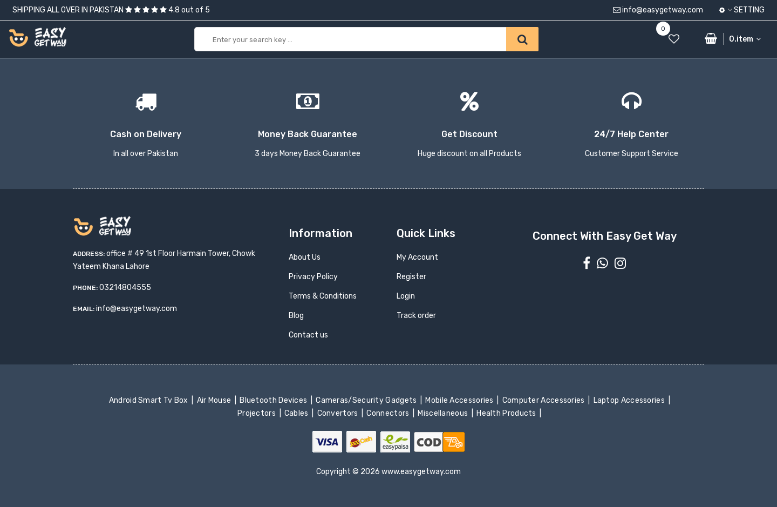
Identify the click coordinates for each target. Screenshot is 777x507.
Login (406, 296)
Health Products (507, 413)
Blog (296, 315)
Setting (742, 10)
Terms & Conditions (323, 296)
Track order (416, 315)
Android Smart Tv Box (149, 400)
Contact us (308, 335)
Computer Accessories (544, 400)
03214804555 (125, 287)
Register (411, 276)
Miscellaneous (444, 413)
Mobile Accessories (460, 400)
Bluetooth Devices (274, 400)
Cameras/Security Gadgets (367, 400)
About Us (305, 257)
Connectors (389, 413)
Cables (297, 413)
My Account (417, 257)
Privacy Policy (313, 276)
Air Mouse (215, 400)
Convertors (338, 413)
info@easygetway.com (658, 10)
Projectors (258, 413)
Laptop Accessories (629, 400)
